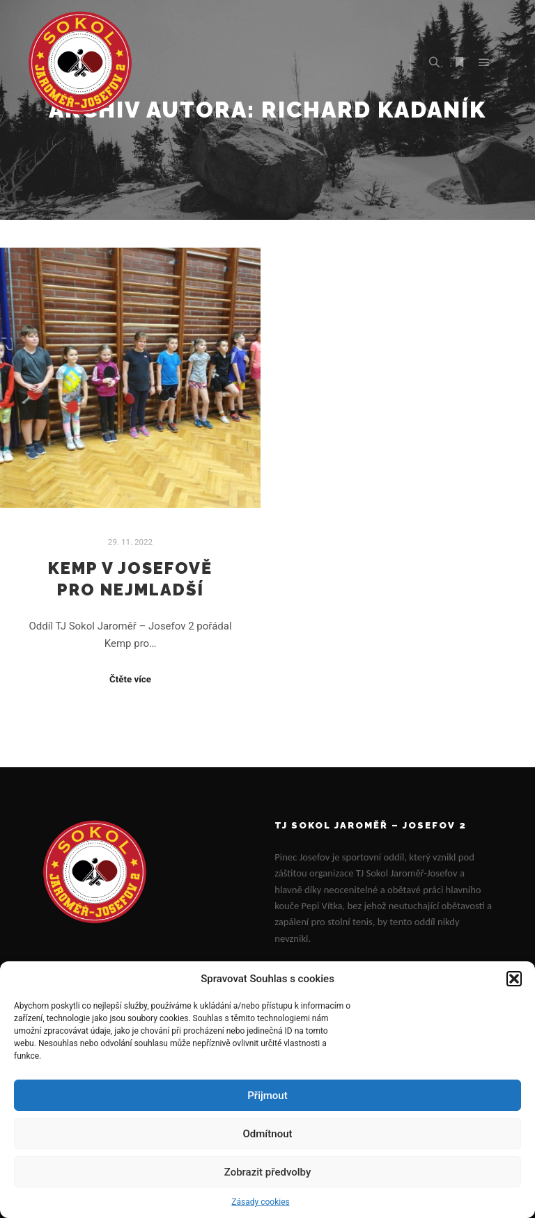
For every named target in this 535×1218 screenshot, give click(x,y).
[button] (514, 979)
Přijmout (267, 1095)
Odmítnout (268, 1134)
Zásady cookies (260, 1202)
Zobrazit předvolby (267, 1172)
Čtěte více (130, 679)
